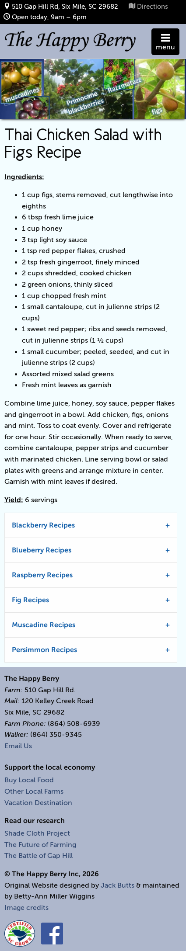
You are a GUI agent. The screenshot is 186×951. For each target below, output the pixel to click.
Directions (152, 6)
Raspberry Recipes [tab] (42, 575)
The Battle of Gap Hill (38, 856)
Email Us (18, 746)
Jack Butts (117, 885)
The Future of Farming (40, 845)
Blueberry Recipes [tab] (41, 550)
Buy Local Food (29, 780)
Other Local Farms (33, 791)
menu (165, 43)
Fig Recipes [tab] (30, 600)
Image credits (26, 908)
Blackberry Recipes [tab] (43, 525)
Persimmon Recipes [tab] (44, 650)
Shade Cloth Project (37, 833)
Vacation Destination (38, 803)
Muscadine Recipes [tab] (43, 625)
